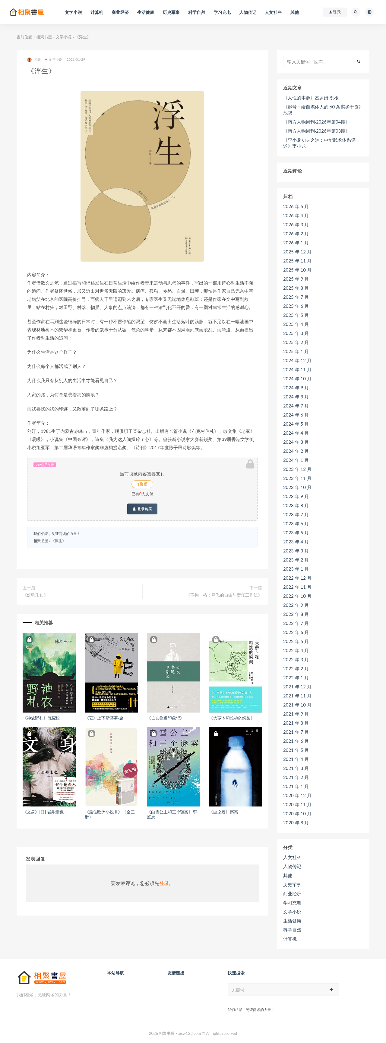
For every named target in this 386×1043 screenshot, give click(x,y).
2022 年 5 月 (296, 641)
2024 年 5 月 (296, 424)
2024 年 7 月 (296, 405)
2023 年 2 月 (296, 559)
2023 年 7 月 (296, 514)
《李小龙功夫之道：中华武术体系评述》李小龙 (319, 143)
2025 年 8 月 (296, 288)
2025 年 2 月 (296, 342)
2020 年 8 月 (296, 822)
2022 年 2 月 (296, 668)
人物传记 (292, 866)
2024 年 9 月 (296, 387)
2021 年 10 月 (297, 704)
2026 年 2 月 (296, 233)
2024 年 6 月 (296, 414)
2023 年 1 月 (296, 568)
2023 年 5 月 (296, 532)
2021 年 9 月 (296, 713)
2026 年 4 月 (296, 215)
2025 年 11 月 (297, 260)
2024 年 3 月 (296, 442)
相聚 (34, 59)
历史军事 (292, 884)
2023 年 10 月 (297, 487)
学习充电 (292, 902)
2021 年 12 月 (297, 686)
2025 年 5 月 (296, 315)
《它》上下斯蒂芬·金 (104, 717)
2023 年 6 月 (296, 523)
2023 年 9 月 (296, 496)
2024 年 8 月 (296, 396)
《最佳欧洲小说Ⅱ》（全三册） (110, 814)
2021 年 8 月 (296, 723)
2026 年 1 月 (296, 242)
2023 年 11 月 (297, 478)
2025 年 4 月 (296, 324)
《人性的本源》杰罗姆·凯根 (311, 97)
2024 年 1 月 (296, 460)
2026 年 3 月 (296, 224)
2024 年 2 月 (296, 451)
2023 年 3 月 (296, 550)
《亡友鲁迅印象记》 (165, 717)
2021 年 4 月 (296, 759)
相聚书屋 (44, 36)
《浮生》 (58, 541)
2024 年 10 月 (297, 378)
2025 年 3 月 (296, 333)
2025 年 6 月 (296, 306)
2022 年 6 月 (296, 632)
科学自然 (292, 929)
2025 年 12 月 (297, 251)
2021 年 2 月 (296, 777)
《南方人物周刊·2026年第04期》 (316, 121)
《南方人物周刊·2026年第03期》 (316, 131)
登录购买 (142, 509)
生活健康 (292, 920)
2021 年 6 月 (296, 741)
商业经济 (292, 893)
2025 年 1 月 (296, 351)
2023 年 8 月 (296, 505)
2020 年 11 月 (297, 804)
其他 (287, 875)
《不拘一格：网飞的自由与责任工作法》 (224, 594)
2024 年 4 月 (296, 433)
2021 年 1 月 (296, 786)
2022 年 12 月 (297, 578)
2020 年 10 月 (297, 813)
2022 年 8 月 (296, 614)
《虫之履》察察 (223, 811)
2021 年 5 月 (296, 750)
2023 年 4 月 (296, 541)
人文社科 (292, 857)
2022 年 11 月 (297, 587)
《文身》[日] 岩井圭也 (43, 811)
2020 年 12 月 (297, 795)
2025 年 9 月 (296, 279)
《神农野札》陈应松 (41, 717)
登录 (164, 883)
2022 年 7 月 (296, 623)
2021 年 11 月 (297, 695)
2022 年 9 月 (296, 605)
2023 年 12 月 (297, 469)
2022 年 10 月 (297, 596)
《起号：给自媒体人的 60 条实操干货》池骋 (323, 109)
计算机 (290, 939)
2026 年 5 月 (296, 206)
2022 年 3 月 (296, 659)
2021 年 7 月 (296, 732)
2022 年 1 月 (296, 677)
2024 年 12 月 (297, 360)
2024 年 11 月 (297, 369)
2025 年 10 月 (297, 269)
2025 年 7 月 (296, 297)
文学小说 (63, 36)
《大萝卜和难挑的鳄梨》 (232, 717)
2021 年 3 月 (296, 768)
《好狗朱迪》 (35, 594)
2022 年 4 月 (296, 650)
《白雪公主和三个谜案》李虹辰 (172, 814)
